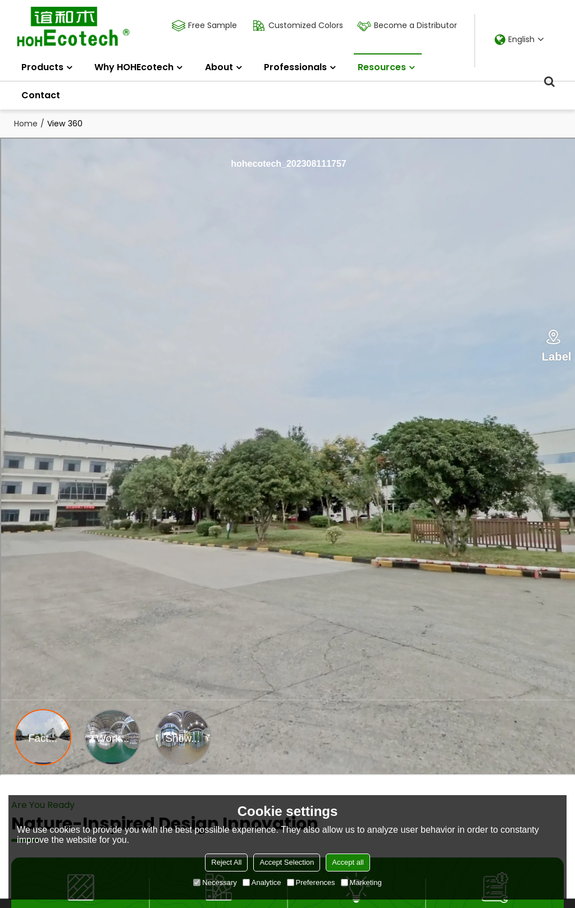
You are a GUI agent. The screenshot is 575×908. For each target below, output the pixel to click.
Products (42, 67)
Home (26, 123)
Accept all (347, 862)
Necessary (214, 882)
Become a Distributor (414, 25)
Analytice (262, 882)
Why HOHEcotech (134, 67)
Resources (388, 63)
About (219, 67)
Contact (40, 95)
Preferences (311, 882)
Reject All (226, 862)
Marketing (361, 882)
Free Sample (211, 25)
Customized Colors (304, 25)
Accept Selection (286, 862)
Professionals (295, 67)
